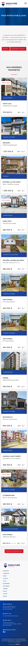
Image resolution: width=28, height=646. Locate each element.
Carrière (5, 588)
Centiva (17, 644)
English (5, 596)
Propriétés (6, 570)
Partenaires (6, 586)
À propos (5, 578)
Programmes (6, 583)
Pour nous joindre (18, 48)
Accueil (5, 48)
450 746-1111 (8, 625)
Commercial (6, 573)
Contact (5, 593)
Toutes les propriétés (14, 551)
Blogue (5, 591)
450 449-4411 (8, 609)
